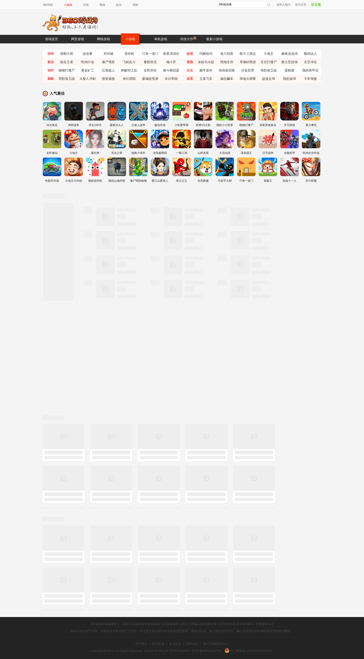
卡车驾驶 (310, 79)
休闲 (50, 53)
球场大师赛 (248, 79)
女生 (190, 70)
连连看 (87, 53)
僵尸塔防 (108, 62)
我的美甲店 (310, 70)
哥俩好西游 (248, 62)
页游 (86, 4)
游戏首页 (51, 39)
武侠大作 (187, 39)
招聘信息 (192, 644)
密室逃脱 (108, 79)
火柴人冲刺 (87, 79)
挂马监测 (158, 644)
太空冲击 (310, 62)
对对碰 (108, 53)
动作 (50, 70)
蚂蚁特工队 (129, 70)
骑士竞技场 (289, 62)
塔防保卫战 (268, 70)
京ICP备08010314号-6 (206, 651)
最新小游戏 (214, 39)
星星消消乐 (171, 53)
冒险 (190, 62)
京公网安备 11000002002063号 (249, 651)
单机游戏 (160, 39)
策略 (50, 79)
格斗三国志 (248, 53)
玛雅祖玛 (205, 53)
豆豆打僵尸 (268, 62)
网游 (102, 4)
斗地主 (268, 53)
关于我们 (141, 644)
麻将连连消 (289, 53)
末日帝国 (171, 79)
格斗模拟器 (171, 70)
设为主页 (300, 4)
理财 (135, 4)
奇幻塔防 (129, 79)
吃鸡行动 (87, 62)
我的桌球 (289, 79)
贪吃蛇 (129, 53)
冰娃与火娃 (206, 62)
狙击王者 (66, 62)
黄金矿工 (87, 70)
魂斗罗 (171, 62)
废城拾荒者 (150, 79)
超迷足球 (268, 79)
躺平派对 (205, 70)
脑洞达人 (310, 53)
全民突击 (150, 70)
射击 (50, 62)
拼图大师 (66, 53)
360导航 (48, 4)
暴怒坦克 (150, 62)
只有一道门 (150, 53)
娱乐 (119, 4)
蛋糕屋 (289, 70)
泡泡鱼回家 (227, 70)
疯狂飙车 (226, 79)
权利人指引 (284, 4)
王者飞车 (205, 79)
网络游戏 (103, 39)
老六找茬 (226, 53)
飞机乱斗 (129, 62)
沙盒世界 (247, 70)
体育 (190, 79)
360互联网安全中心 (216, 644)
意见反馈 (175, 644)
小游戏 (68, 4)
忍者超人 (108, 70)
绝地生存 (226, 62)
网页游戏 (77, 39)
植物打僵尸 (66, 70)
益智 (190, 53)
